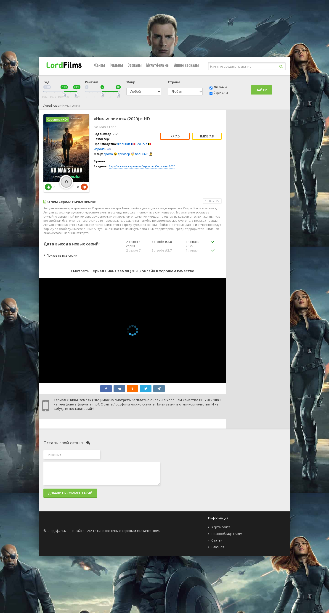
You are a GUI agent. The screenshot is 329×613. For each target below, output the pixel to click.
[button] (60, 255)
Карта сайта (221, 527)
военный (141, 154)
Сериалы (134, 65)
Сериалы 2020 (165, 166)
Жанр (130, 82)
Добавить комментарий (70, 493)
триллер (124, 154)
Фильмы (116, 65)
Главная (217, 547)
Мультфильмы (158, 65)
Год (46, 82)
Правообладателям (226, 533)
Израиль (100, 149)
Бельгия (141, 144)
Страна (174, 82)
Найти (261, 90)
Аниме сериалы (186, 65)
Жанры (99, 65)
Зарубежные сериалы (125, 166)
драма (108, 154)
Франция (123, 144)
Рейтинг (91, 82)
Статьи (217, 540)
